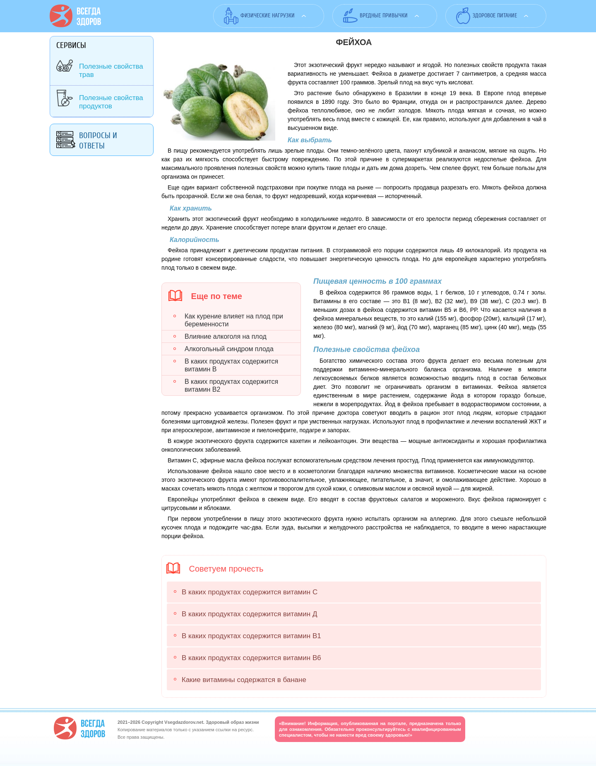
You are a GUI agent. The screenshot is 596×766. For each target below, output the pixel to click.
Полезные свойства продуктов (111, 102)
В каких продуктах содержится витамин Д (249, 614)
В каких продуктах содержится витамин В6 (251, 658)
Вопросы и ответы (98, 141)
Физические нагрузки (267, 15)
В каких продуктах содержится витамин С (249, 592)
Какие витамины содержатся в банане (244, 680)
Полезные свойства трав (111, 70)
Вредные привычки (384, 15)
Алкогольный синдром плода (229, 348)
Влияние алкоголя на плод (226, 336)
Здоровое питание (495, 15)
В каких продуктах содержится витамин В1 (251, 636)
